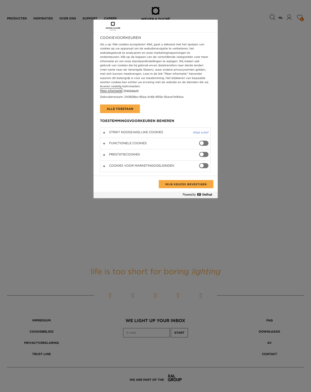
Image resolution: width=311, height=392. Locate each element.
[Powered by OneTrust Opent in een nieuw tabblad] (199, 195)
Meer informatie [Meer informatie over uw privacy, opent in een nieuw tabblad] (111, 90)
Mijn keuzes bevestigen (185, 184)
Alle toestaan (120, 109)
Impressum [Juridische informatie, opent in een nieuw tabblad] (131, 90)
